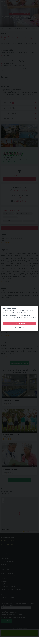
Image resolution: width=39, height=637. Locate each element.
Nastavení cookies (19, 327)
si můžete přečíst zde (25, 319)
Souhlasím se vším (19, 323)
